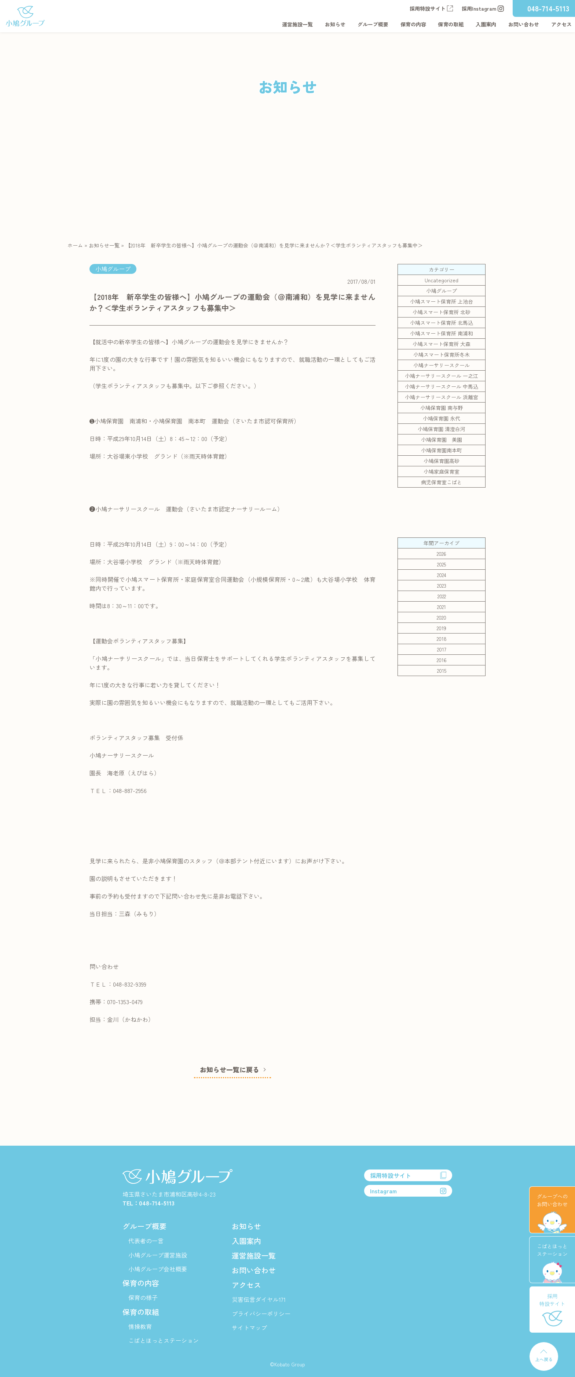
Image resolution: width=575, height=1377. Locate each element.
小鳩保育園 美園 (441, 439)
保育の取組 (451, 24)
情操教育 (140, 1326)
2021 (441, 606)
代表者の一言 (146, 1240)
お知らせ (335, 24)
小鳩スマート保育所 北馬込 (441, 322)
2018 (442, 638)
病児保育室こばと (441, 482)
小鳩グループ (441, 290)
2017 (441, 649)
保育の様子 (143, 1297)
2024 (441, 575)
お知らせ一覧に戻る (229, 1069)
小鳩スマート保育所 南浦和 (441, 333)
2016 (442, 660)
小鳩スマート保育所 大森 (441, 344)
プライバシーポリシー (261, 1313)
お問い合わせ (523, 24)
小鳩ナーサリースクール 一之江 (441, 375)
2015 (441, 670)
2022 (441, 596)
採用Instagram (483, 8)
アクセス (561, 24)
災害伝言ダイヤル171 (259, 1299)
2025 (441, 564)
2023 (441, 585)
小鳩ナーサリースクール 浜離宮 (441, 397)
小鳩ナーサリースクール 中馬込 (441, 386)
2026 (441, 553)
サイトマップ (249, 1327)
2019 (441, 628)
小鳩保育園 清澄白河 (441, 429)
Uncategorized (441, 280)
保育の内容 (413, 24)
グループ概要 (373, 24)
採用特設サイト (431, 8)
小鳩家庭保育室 (441, 471)
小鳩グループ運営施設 (157, 1255)
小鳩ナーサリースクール (441, 365)
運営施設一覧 (297, 24)
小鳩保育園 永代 (441, 418)
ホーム (75, 245)
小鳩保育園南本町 (441, 450)
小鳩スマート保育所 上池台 (441, 301)
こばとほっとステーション (163, 1340)
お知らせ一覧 (104, 245)
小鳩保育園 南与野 (441, 407)
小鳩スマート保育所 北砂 (441, 312)
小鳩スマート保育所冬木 (441, 354)
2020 (441, 617)
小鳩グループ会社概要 (157, 1268)
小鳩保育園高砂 (441, 460)
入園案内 (486, 24)
